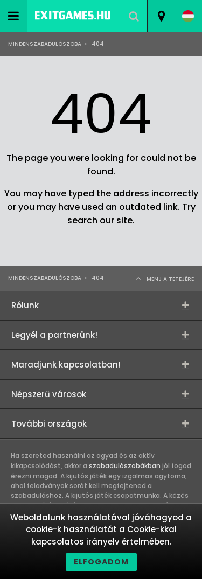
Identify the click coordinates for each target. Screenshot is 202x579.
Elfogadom (101, 561)
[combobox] (161, 16)
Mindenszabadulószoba (44, 44)
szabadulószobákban (125, 465)
